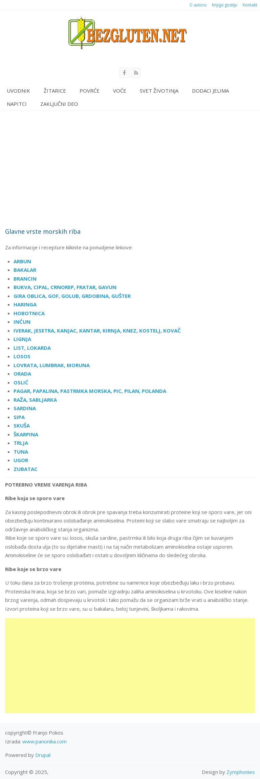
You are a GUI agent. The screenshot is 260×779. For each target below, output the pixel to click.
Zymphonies (240, 771)
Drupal (42, 755)
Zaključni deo (59, 103)
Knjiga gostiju (224, 5)
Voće (119, 90)
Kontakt (250, 5)
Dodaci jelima (210, 90)
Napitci (17, 103)
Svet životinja (159, 90)
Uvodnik (18, 90)
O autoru (198, 5)
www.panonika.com (44, 741)
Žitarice (55, 90)
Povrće (90, 90)
